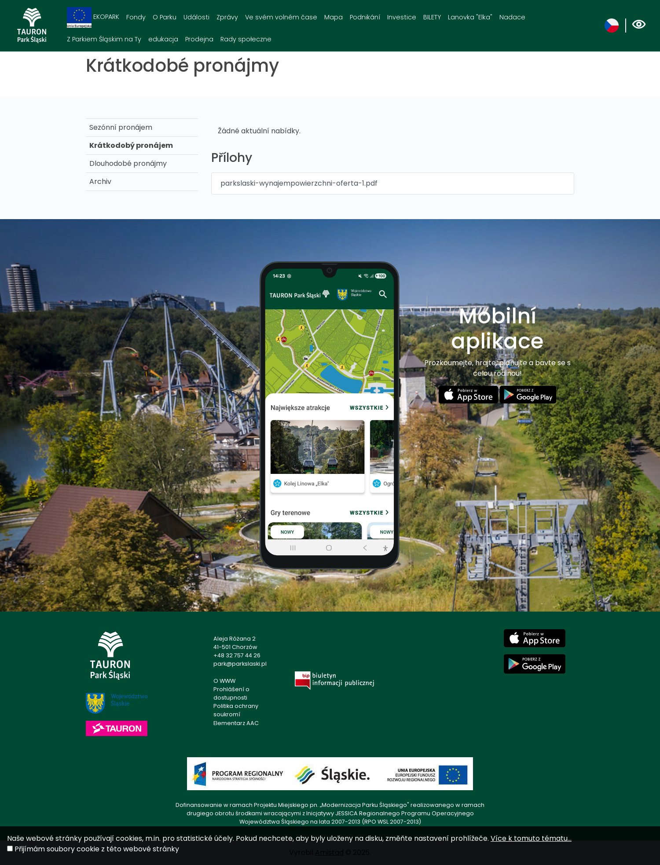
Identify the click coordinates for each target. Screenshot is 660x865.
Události (196, 17)
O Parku (164, 17)
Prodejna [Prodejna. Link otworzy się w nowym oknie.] (199, 39)
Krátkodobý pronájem (131, 145)
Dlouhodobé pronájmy (128, 163)
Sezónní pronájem (120, 127)
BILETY (432, 17)
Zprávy (227, 17)
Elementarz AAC (236, 723)
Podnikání (365, 17)
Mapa (333, 17)
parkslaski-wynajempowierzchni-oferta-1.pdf (299, 183)
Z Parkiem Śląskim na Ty (104, 39)
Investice (401, 17)
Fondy (136, 17)
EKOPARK (93, 17)
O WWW (224, 681)
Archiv (100, 181)
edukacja (163, 39)
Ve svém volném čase (281, 17)
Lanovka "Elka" (470, 17)
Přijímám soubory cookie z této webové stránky (97, 849)
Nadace (512, 17)
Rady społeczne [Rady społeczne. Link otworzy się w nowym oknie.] (245, 39)
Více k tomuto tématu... (531, 838)
